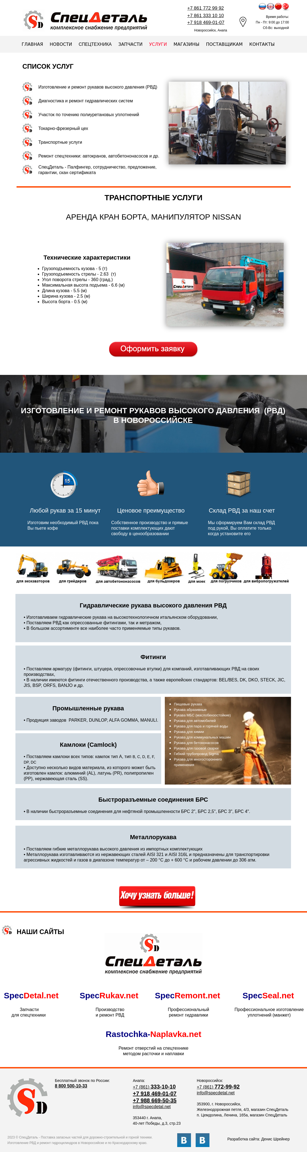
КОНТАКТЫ (262, 44)
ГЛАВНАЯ (32, 44)
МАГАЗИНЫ (187, 44)
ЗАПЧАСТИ (130, 44)
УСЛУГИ (158, 44)
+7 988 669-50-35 (154, 1100)
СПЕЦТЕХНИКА (95, 44)
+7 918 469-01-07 (154, 1093)
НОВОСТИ (61, 44)
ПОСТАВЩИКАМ (224, 44)
